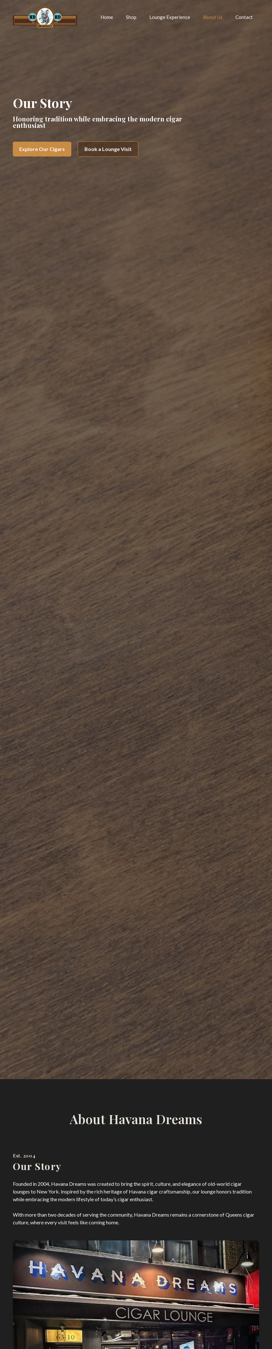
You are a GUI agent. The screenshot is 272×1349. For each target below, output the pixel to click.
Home (107, 17)
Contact (244, 17)
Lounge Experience (169, 17)
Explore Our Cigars (42, 149)
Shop (131, 17)
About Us (213, 17)
